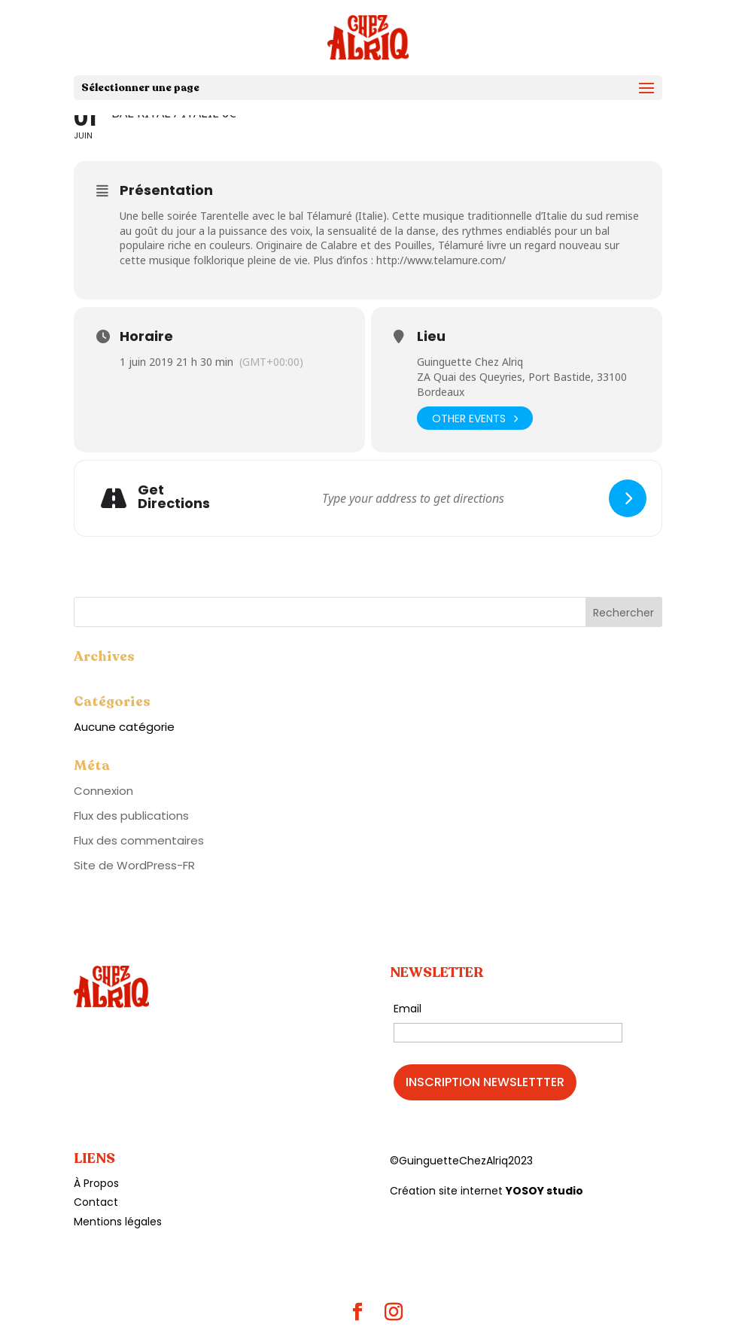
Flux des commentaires (139, 840)
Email (407, 1008)
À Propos (96, 1183)
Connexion (103, 791)
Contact (96, 1202)
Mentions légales (118, 1221)
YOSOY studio (544, 1190)
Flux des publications (131, 815)
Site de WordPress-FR (134, 865)
